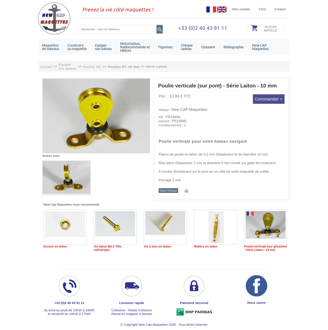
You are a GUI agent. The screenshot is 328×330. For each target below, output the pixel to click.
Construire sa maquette (77, 47)
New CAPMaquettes (260, 47)
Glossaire (208, 47)
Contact (280, 9)
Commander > (268, 99)
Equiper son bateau (103, 47)
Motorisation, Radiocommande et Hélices (135, 47)
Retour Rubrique (168, 190)
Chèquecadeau (187, 47)
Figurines (165, 47)
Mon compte (241, 9)
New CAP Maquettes (189, 109)
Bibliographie (233, 47)
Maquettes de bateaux (50, 47)
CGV (262, 9)
